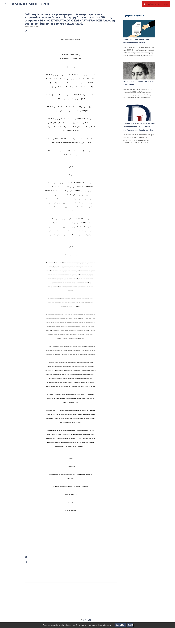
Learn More (120, 625)
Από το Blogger (88, 620)
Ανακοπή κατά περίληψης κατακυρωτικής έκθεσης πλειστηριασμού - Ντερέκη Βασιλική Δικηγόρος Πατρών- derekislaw (139, 127)
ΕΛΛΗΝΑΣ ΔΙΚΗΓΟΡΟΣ (29, 4)
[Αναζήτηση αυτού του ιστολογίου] (158, 4)
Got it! (130, 625)
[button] (26, 31)
